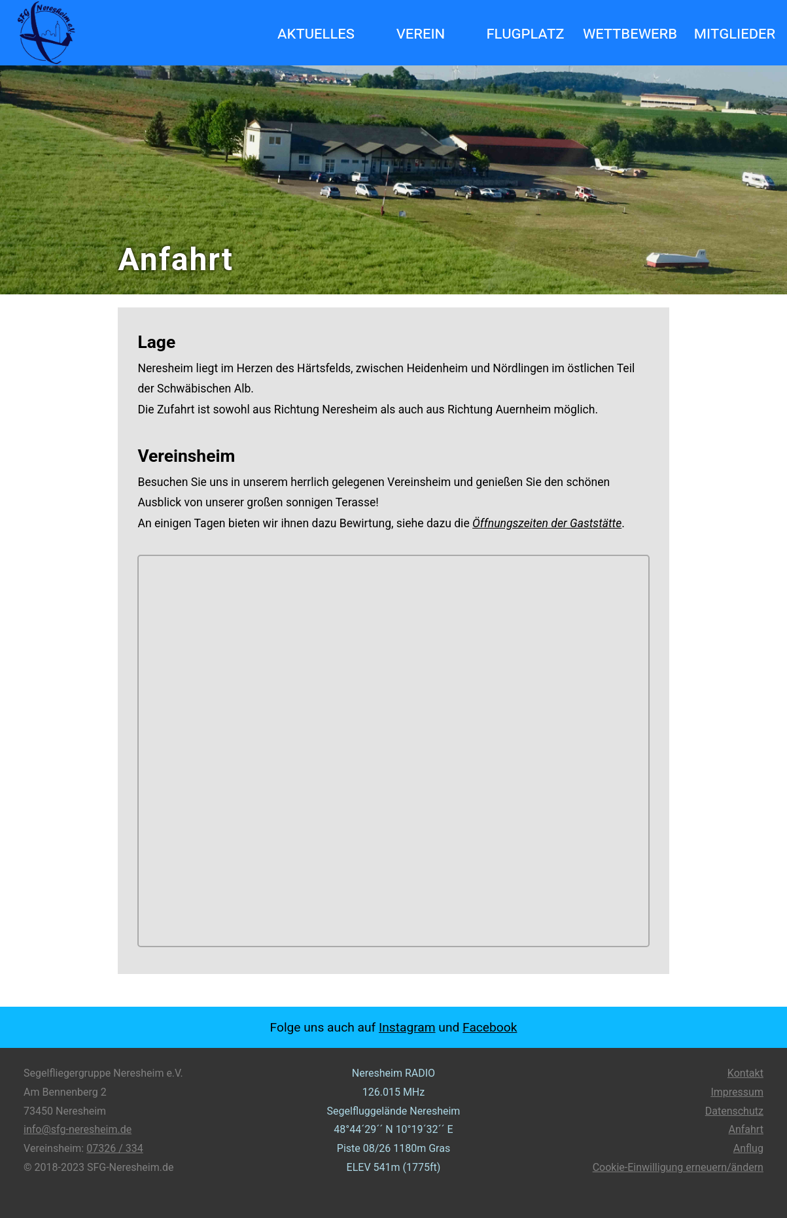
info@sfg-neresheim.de (77, 1129)
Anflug (748, 1148)
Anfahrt (746, 1129)
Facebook (490, 1027)
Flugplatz (525, 33)
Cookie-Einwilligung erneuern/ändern (678, 1167)
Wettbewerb (630, 33)
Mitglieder (735, 33)
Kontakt (745, 1073)
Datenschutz (734, 1111)
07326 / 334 (114, 1148)
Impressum (736, 1092)
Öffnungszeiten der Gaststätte (546, 523)
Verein (421, 33)
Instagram (407, 1027)
